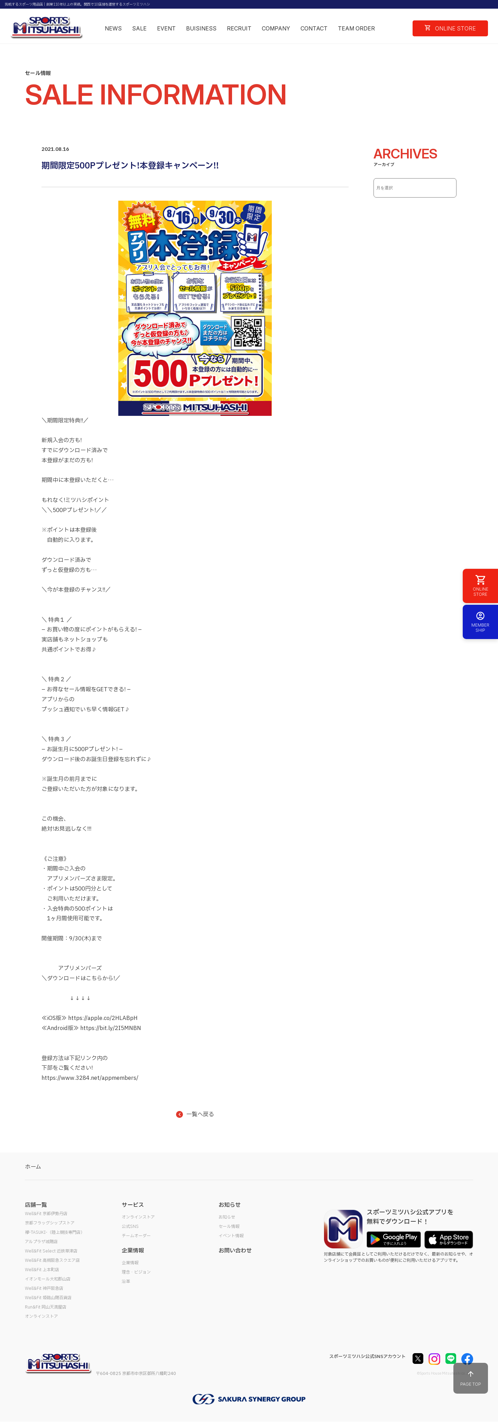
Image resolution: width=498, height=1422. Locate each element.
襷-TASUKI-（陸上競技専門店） (55, 1232)
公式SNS (130, 1226)
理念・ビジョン (136, 1272)
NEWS (113, 28)
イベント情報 (231, 1236)
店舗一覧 (36, 1205)
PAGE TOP (470, 1378)
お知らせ (227, 1217)
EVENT (166, 28)
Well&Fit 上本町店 (42, 1270)
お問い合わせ (235, 1251)
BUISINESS (201, 28)
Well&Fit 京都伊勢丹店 (46, 1214)
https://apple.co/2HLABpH (103, 1018)
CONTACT (314, 28)
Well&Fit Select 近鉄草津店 (51, 1251)
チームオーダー (136, 1236)
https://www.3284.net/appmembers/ (90, 1078)
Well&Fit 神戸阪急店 (44, 1288)
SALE (139, 28)
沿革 (126, 1281)
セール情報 (229, 1226)
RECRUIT (239, 28)
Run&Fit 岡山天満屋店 (45, 1307)
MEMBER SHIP (480, 622)
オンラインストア (41, 1316)
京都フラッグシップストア (50, 1223)
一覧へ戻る (195, 1114)
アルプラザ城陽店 (41, 1242)
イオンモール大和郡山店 (48, 1279)
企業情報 (130, 1263)
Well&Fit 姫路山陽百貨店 (48, 1298)
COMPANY (276, 28)
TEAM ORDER (356, 28)
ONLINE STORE (450, 28)
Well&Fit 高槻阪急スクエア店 (52, 1260)
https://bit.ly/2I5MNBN (110, 1028)
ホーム (33, 1167)
